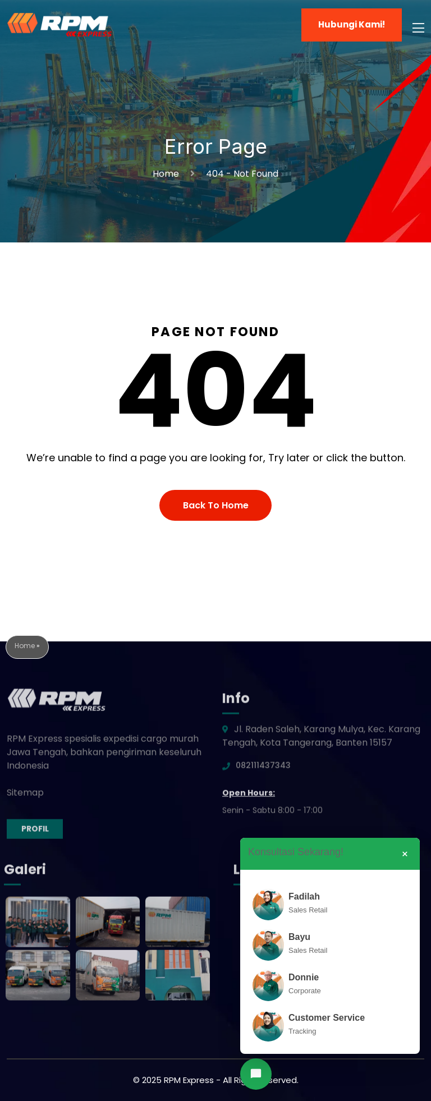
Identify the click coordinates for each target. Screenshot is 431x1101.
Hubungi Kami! (351, 24)
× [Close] (405, 854)
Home (168, 173)
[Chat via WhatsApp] (256, 1074)
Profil (35, 832)
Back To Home (216, 505)
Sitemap (25, 796)
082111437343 (263, 768)
